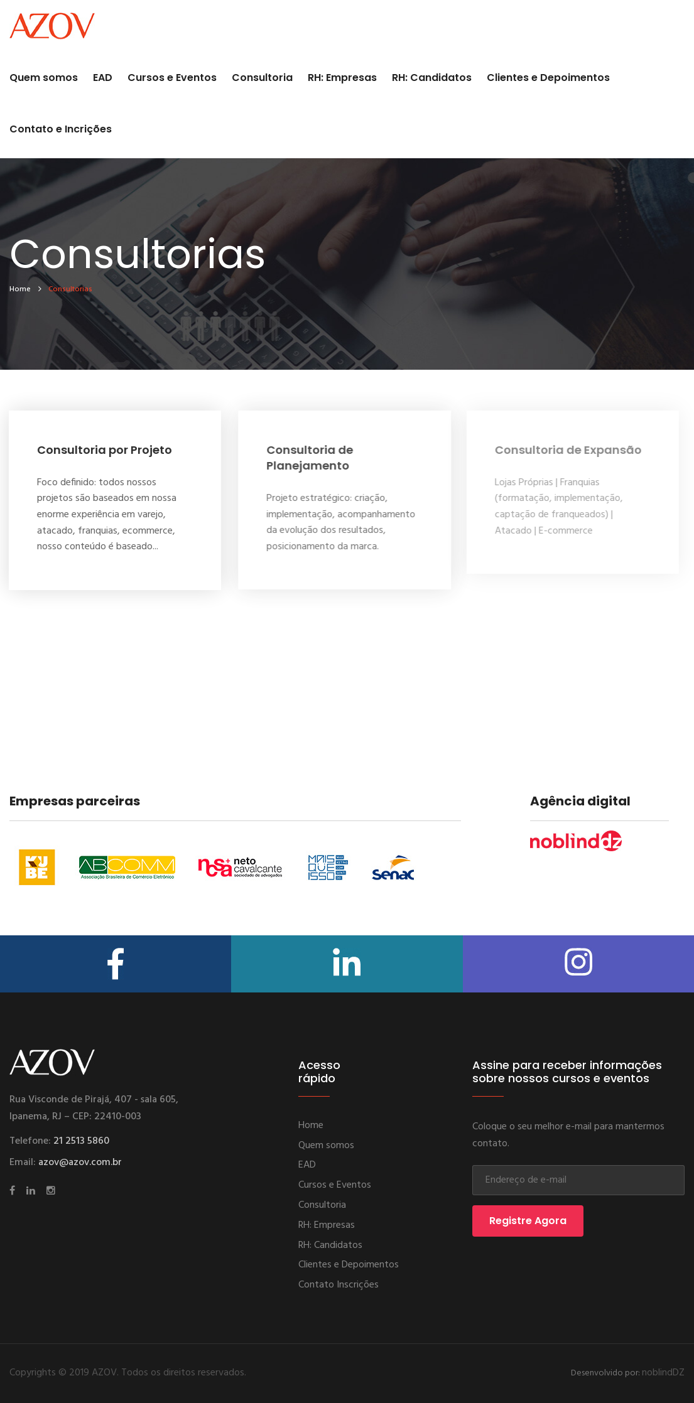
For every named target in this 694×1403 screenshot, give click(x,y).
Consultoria (262, 77)
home (20, 289)
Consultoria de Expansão (564, 450)
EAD (102, 77)
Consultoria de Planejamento (307, 457)
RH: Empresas (342, 77)
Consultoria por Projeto (103, 450)
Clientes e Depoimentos (548, 77)
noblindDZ (663, 1373)
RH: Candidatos (432, 77)
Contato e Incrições (60, 129)
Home (310, 1125)
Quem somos (43, 77)
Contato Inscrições (338, 1285)
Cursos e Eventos (172, 77)
